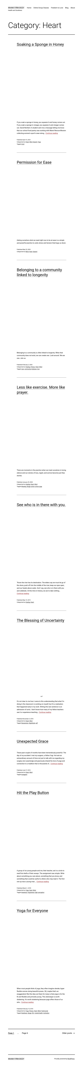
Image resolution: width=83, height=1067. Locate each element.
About (73, 8)
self (37, 723)
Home (29, 8)
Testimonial (44, 1011)
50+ (33, 1013)
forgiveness (31, 892)
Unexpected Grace (32, 741)
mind (22, 144)
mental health (39, 1013)
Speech (35, 142)
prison (33, 486)
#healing (23, 486)
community (27, 369)
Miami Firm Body (16, 7)
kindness (34, 369)
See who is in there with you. (41, 504)
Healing (28, 367)
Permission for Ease (34, 162)
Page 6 (25, 1033)
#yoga (28, 486)
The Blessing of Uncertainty (40, 620)
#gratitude (32, 723)
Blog (66, 8)
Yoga (39, 142)
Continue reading (52, 133)
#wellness (24, 892)
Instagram (24, 774)
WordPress (70, 1059)
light (36, 892)
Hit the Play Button (33, 792)
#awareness (24, 723)
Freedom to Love (57, 8)
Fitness (33, 367)
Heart (27, 142)
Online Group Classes (41, 8)
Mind (31, 142)
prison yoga (38, 486)
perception (41, 892)
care (22, 369)
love (38, 369)
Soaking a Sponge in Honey (40, 44)
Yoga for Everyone (32, 910)
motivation (46, 1013)
